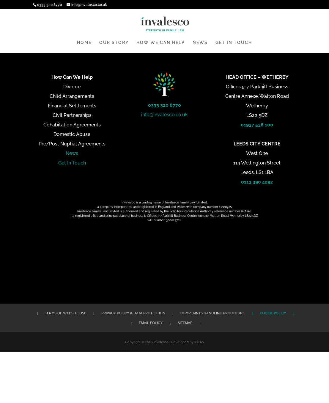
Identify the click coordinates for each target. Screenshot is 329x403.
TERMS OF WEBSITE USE (65, 313)
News (72, 153)
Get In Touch (72, 163)
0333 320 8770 (164, 105)
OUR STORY (114, 42)
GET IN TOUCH (233, 42)
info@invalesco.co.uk (164, 114)
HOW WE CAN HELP (160, 42)
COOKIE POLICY (273, 313)
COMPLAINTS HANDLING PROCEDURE (212, 313)
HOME (84, 42)
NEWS (200, 42)
